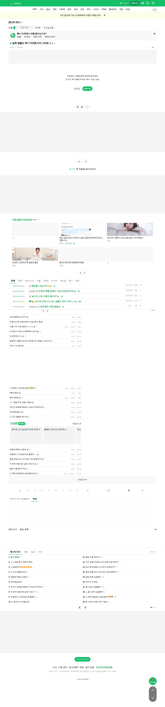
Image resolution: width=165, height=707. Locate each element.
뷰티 (89, 9)
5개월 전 (12, 47)
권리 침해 (89, 667)
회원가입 (134, 3)
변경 (128, 9)
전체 (13, 281)
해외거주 (38, 37)
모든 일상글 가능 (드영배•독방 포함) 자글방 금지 (80, 15)
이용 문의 (62, 667)
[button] (80, 273)
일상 (48, 9)
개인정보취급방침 (104, 667)
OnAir (46, 281)
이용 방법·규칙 (124, 3)
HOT (35, 9)
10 (87, 490)
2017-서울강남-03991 (99, 671)
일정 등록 (24, 529)
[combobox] (26, 27)
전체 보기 (12, 529)
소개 (55, 667)
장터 (69, 9)
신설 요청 (49, 28)
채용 (82, 667)
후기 (71, 281)
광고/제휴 (73, 667)
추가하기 (21, 424)
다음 (108, 490)
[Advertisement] (82, 632)
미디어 (54, 281)
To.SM (37, 28)
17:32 (152, 552)
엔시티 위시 (14, 22)
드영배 (62, 9)
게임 (121, 9)
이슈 (42, 9)
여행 (19, 37)
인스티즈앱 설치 (82, 659)
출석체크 (113, 9)
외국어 (27, 37)
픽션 (76, 9)
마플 (39, 281)
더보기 (77, 424)
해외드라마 (50, 37)
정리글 (63, 281)
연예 (54, 9)
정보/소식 (29, 281)
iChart (104, 9)
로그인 (77, 89)
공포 (82, 9)
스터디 (96, 9)
